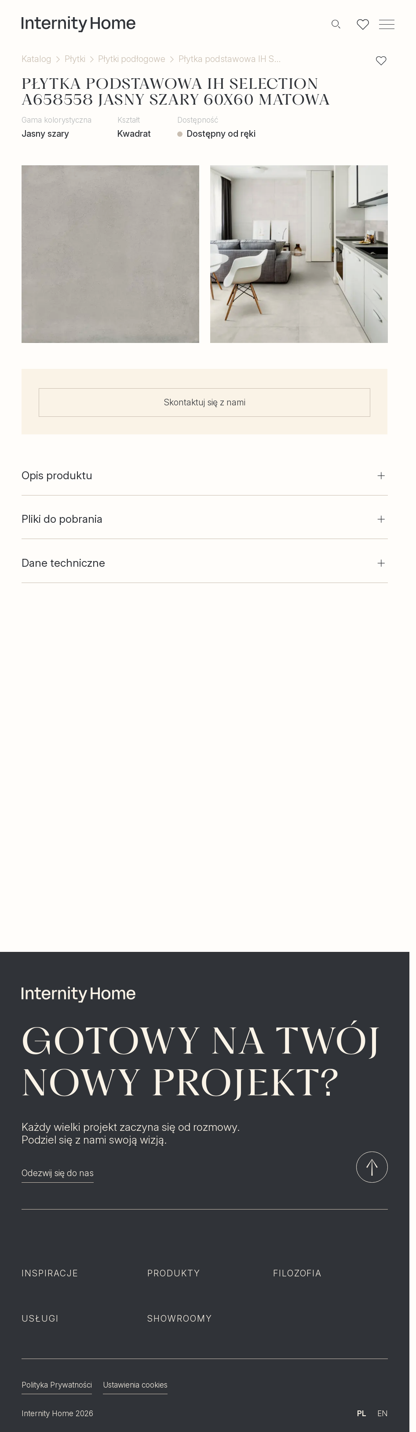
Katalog (36, 59)
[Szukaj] (336, 24)
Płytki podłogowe (131, 59)
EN (382, 1370)
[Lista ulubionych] (363, 24)
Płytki (75, 59)
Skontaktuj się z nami (204, 402)
